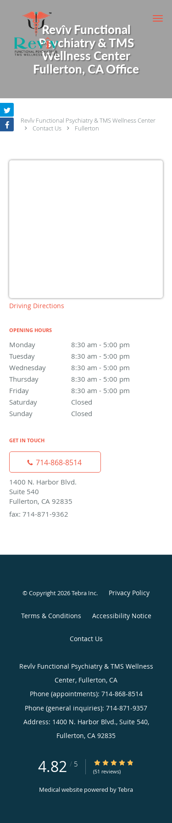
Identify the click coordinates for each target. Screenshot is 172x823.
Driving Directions (36, 305)
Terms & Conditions (51, 615)
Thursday (86, 378)
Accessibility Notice (121, 615)
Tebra (125, 789)
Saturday (86, 401)
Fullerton (87, 128)
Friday (86, 390)
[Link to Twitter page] (7, 110)
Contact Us (47, 128)
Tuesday (86, 356)
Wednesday (86, 367)
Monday (86, 344)
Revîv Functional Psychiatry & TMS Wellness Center (88, 120)
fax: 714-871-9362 (38, 514)
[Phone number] (55, 462)
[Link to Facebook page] (7, 124)
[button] (158, 18)
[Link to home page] (45, 34)
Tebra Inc (84, 593)
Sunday (86, 413)
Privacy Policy (129, 592)
